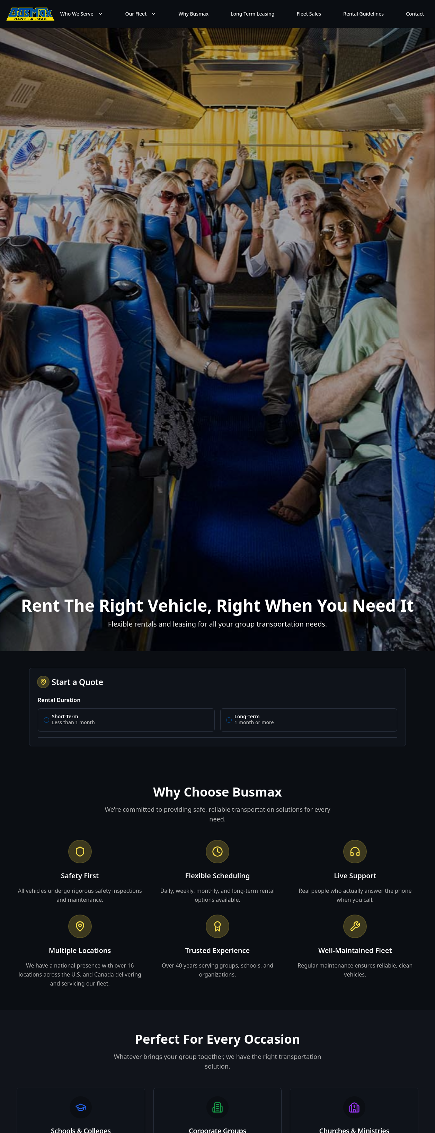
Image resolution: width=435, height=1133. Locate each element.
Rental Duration (59, 700)
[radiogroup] (217, 720)
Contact (415, 13)
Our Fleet (141, 13)
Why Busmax (193, 13)
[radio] (46, 720)
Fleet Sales (309, 13)
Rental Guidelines (363, 13)
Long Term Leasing (252, 13)
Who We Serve (81, 13)
